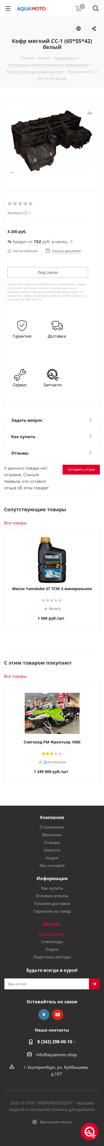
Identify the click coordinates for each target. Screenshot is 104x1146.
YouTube (57, 1014)
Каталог (52, 924)
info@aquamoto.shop (56, 1054)
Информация (52, 878)
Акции (52, 857)
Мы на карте (52, 865)
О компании (52, 827)
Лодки (52, 949)
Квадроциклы (52, 934)
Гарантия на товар (52, 911)
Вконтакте (43, 1014)
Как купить (52, 888)
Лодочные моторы (52, 957)
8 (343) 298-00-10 (54, 1042)
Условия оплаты (52, 895)
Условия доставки (52, 903)
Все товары (15, 522)
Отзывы (52, 842)
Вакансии (52, 834)
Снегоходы (52, 941)
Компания (52, 817)
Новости (52, 850)
